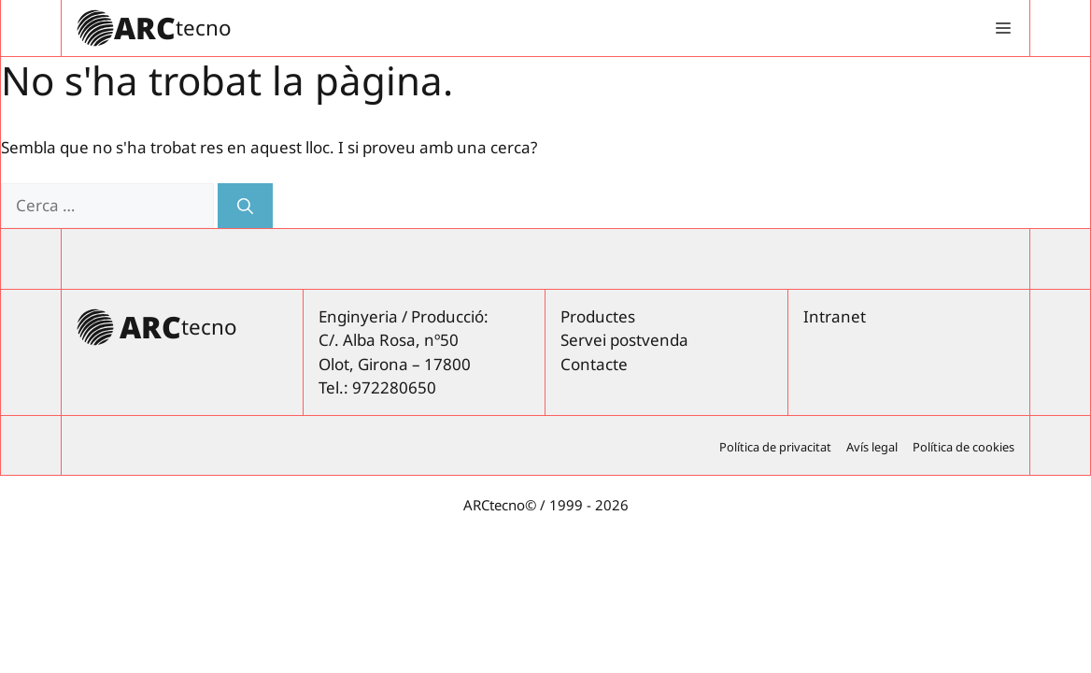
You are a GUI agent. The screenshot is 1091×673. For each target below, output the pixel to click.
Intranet (834, 316)
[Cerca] (245, 205)
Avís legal (872, 446)
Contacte (594, 364)
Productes (597, 316)
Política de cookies (963, 446)
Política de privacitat (775, 446)
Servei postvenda (624, 340)
